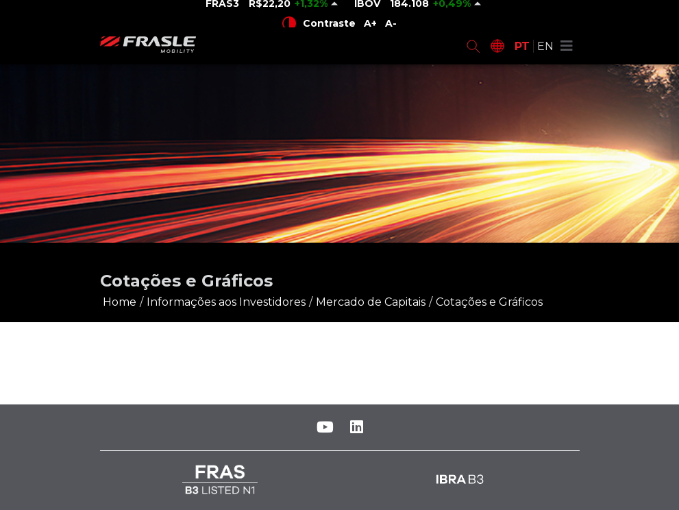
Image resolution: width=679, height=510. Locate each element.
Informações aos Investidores (226, 301)
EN (545, 46)
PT (522, 46)
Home (119, 301)
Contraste (319, 23)
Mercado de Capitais (370, 301)
